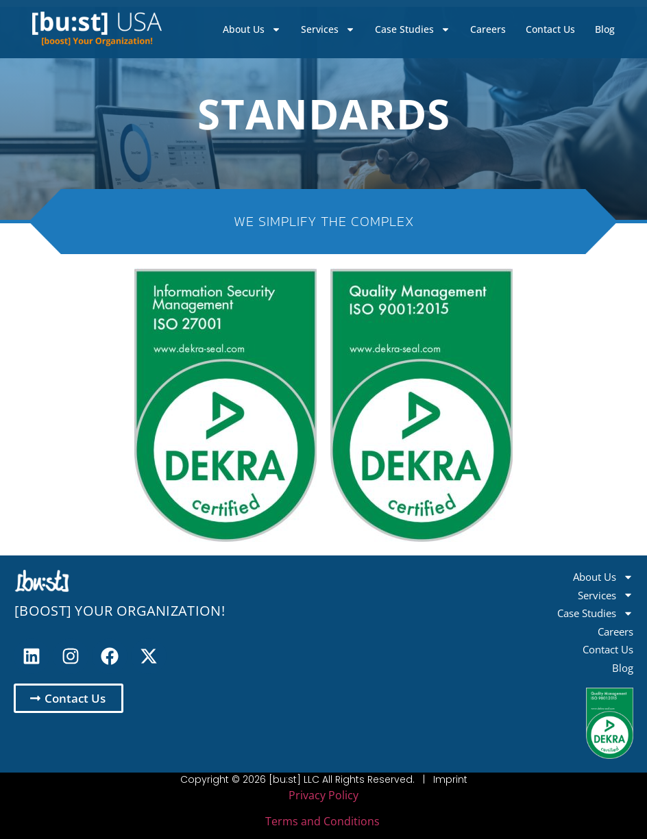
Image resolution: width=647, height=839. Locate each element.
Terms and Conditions (322, 821)
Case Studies (412, 29)
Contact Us (550, 29)
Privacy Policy (323, 795)
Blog (605, 29)
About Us (252, 29)
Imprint (450, 779)
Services (328, 29)
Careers (488, 29)
